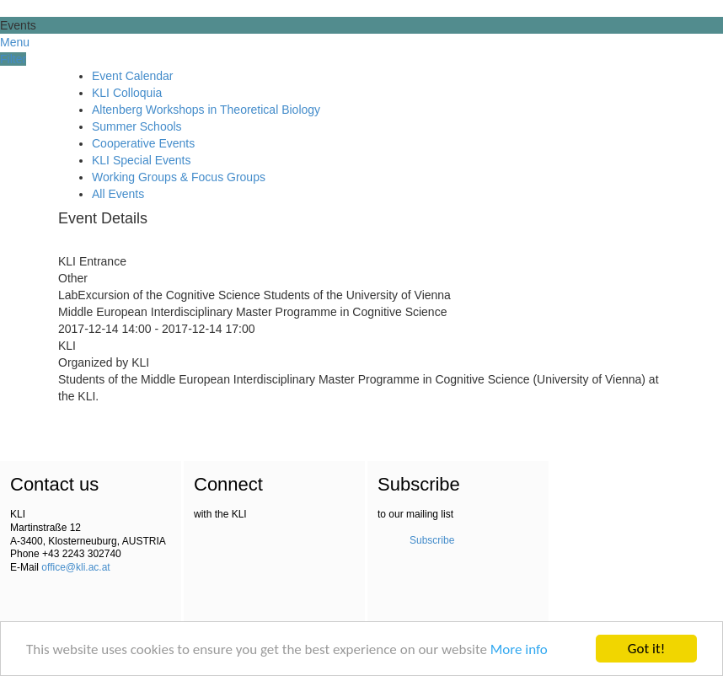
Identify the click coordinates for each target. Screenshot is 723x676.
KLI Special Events (141, 160)
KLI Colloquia (127, 92)
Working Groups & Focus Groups (178, 177)
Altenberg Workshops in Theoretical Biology (206, 109)
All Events (118, 194)
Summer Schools (137, 126)
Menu (14, 42)
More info (519, 649)
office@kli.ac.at (75, 567)
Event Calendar (133, 76)
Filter (13, 59)
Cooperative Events (143, 143)
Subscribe (432, 540)
